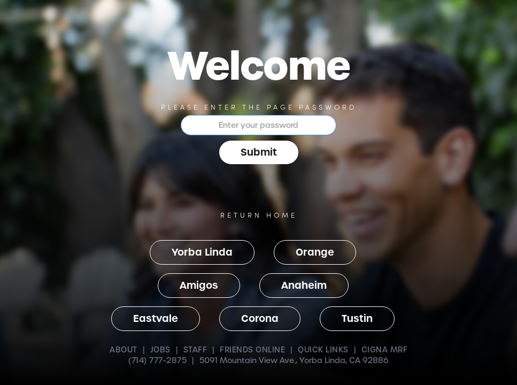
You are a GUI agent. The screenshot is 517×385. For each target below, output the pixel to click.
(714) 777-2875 (157, 360)
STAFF (195, 350)
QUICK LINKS (323, 350)
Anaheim (304, 285)
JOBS (160, 350)
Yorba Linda (202, 252)
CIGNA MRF (384, 350)
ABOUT (123, 350)
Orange (315, 252)
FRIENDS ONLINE (252, 350)
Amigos (199, 285)
